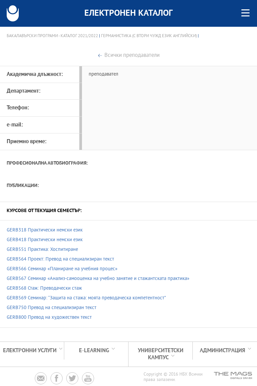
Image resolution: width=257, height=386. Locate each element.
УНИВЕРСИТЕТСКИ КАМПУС (160, 354)
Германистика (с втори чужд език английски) (149, 36)
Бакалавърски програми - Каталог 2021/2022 (52, 36)
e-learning (94, 350)
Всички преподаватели (132, 55)
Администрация (222, 350)
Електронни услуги (30, 350)
